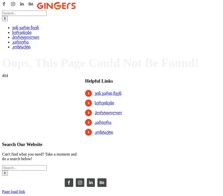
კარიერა (103, 122)
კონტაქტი (104, 132)
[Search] (5, 18)
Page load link (13, 191)
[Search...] (24, 13)
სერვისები (104, 103)
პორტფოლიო (108, 113)
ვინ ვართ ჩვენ (108, 93)
